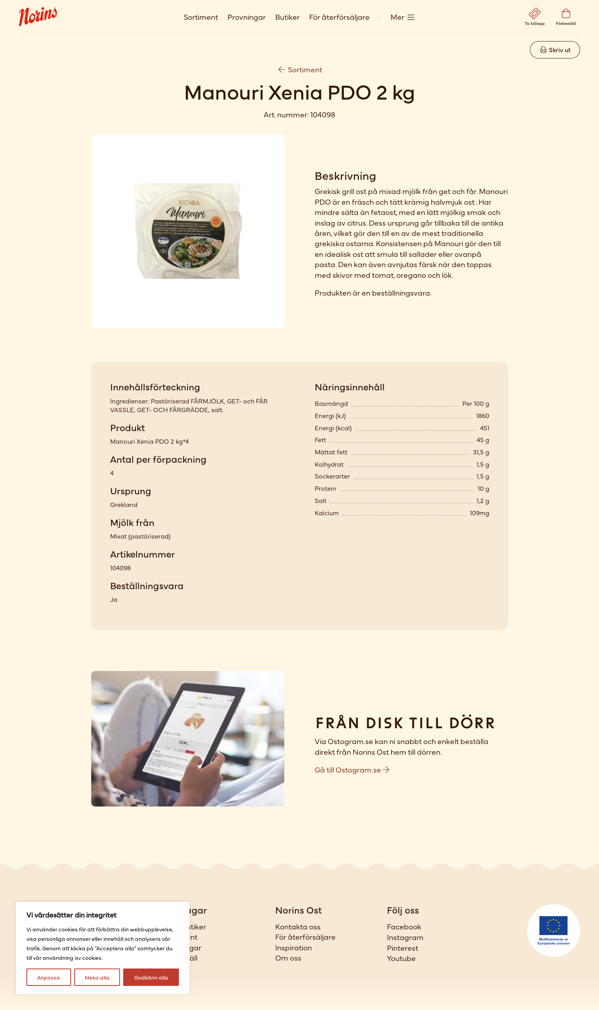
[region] (103, 948)
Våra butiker (184, 926)
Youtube (401, 958)
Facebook (404, 926)
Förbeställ (180, 957)
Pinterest (402, 947)
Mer (397, 16)
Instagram (405, 937)
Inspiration (293, 947)
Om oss (288, 957)
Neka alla (97, 977)
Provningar (246, 16)
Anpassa (48, 977)
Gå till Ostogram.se (352, 769)
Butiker (287, 16)
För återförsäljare (339, 16)
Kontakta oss (298, 926)
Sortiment (201, 16)
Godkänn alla (151, 977)
